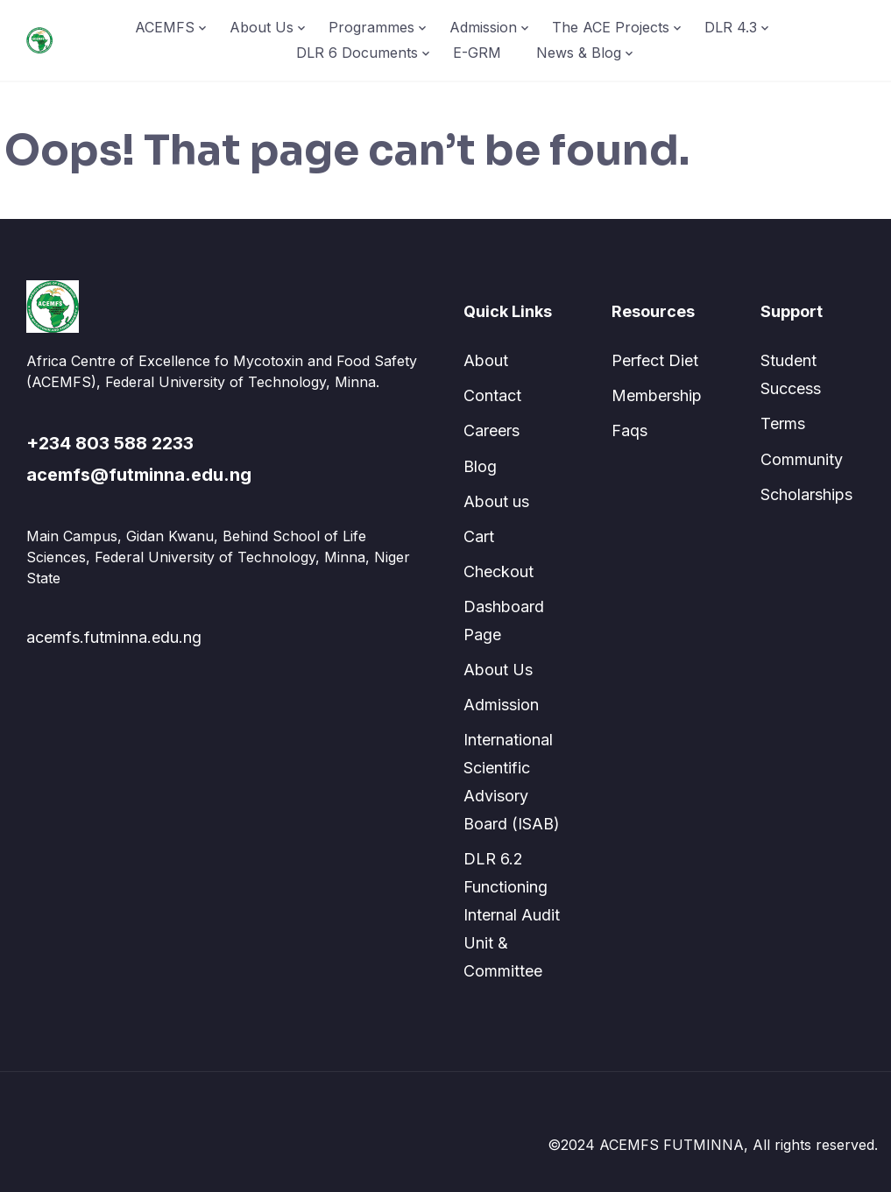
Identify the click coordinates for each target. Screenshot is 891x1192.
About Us (261, 27)
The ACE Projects (610, 27)
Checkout (498, 571)
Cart (478, 536)
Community (801, 459)
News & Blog (578, 52)
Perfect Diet (655, 360)
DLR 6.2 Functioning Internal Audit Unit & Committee (511, 915)
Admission (483, 27)
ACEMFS (164, 27)
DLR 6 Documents (357, 52)
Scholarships (806, 494)
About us (496, 501)
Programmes (371, 27)
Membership (657, 395)
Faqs (629, 430)
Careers (491, 430)
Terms (782, 423)
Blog (480, 466)
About (485, 360)
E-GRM (477, 52)
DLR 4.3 (730, 27)
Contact (492, 395)
